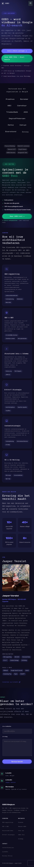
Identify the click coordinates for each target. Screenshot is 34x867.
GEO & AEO (5, 826)
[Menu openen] (30, 3)
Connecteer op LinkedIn (11, 683)
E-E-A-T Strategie (8, 834)
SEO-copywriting (7, 822)
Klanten (20, 822)
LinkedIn (5, 851)
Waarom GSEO (22, 826)
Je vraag (4, 737)
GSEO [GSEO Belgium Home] (5, 3)
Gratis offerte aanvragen (17, 51)
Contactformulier (8, 847)
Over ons (21, 830)
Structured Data (7, 830)
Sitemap (20, 839)
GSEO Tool (21, 834)
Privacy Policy (7, 856)
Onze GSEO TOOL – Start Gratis (14, 58)
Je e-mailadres (6, 727)
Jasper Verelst (10, 783)
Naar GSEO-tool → (17, 219)
